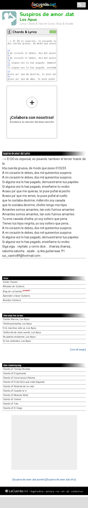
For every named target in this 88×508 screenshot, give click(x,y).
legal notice (37, 491)
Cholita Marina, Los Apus (16, 319)
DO (8, 50)
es (57, 491)
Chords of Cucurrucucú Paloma (19, 377)
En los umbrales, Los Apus (17, 341)
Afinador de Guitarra (13, 286)
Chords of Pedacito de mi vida (18, 386)
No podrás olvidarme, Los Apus (19, 336)
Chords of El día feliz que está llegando (24, 382)
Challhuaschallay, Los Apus (17, 323)
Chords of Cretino (12, 399)
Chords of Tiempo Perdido (16, 369)
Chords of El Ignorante (14, 373)
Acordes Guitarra (12, 300)
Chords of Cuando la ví (15, 390)
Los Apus (28, 19)
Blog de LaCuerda (16, 291)
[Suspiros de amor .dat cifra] (61, 479)
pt (68, 491)
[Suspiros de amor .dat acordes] (29, 479)
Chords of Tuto (10, 403)
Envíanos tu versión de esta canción (32, 110)
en (63, 491)
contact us (77, 491)
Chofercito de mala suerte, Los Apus (22, 332)
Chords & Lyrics (25, 32)
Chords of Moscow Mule (15, 395)
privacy (50, 491)
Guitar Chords (10, 282)
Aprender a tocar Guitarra (16, 295)
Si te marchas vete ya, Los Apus (19, 328)
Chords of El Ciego (12, 408)
